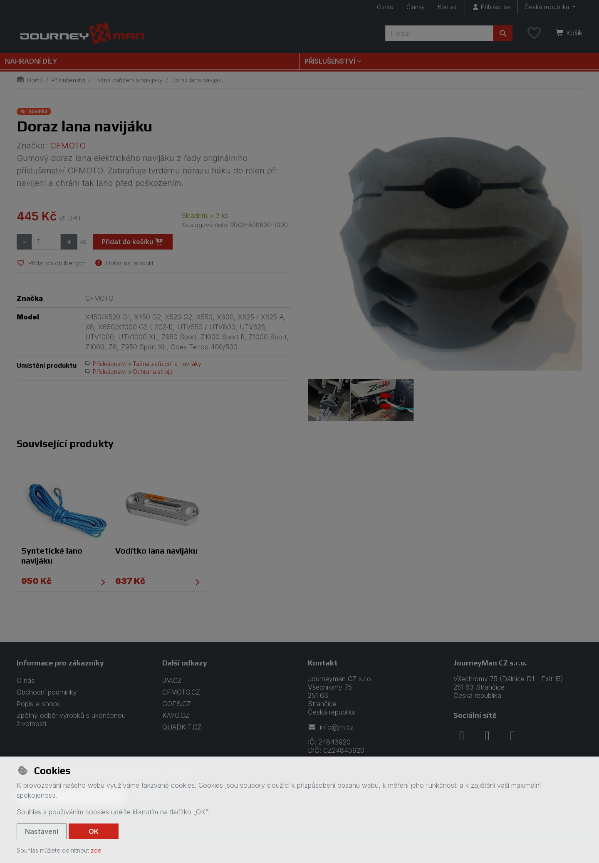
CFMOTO (68, 146)
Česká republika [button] (548, 6)
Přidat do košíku (132, 241)
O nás (385, 6)
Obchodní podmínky (47, 692)
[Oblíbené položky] (534, 33)
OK (94, 831)
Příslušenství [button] (329, 61)
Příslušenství (68, 80)
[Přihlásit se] (491, 7)
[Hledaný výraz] (439, 33)
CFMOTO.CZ (181, 692)
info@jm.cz (331, 727)
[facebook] (461, 735)
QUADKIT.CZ (181, 727)
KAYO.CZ (175, 715)
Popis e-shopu (39, 704)
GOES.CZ (176, 704)
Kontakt (448, 6)
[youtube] (512, 735)
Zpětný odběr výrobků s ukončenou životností (71, 719)
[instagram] (487, 735)
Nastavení (41, 831)
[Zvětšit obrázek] (445, 238)
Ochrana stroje (153, 371)
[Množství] (46, 242)
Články (415, 6)
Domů (30, 80)
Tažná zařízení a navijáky (128, 80)
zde (96, 850)
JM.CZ (172, 680)
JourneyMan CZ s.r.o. (490, 662)
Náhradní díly (31, 61)
